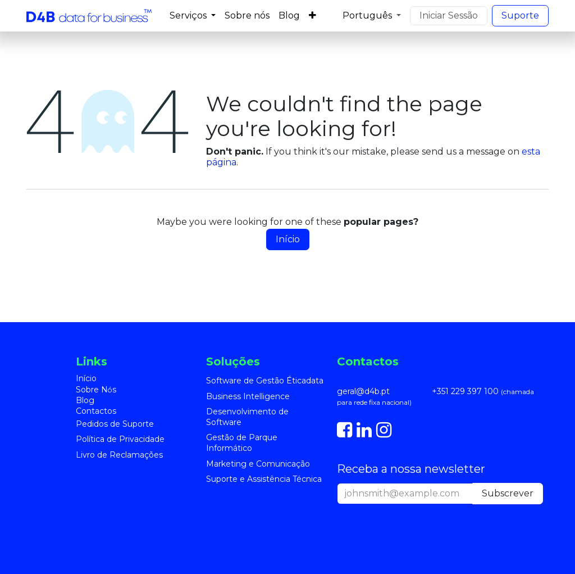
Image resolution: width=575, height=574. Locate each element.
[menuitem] (192, 15)
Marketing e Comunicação (258, 464)
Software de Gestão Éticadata (264, 381)
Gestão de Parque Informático (241, 442)
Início (288, 239)
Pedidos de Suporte (115, 424)
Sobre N (94, 390)
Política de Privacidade (120, 439)
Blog (85, 400)
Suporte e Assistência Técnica (264, 479)
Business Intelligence (248, 396)
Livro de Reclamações (119, 455)
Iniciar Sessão (448, 15)
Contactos (96, 411)
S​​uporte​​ (520, 15)
